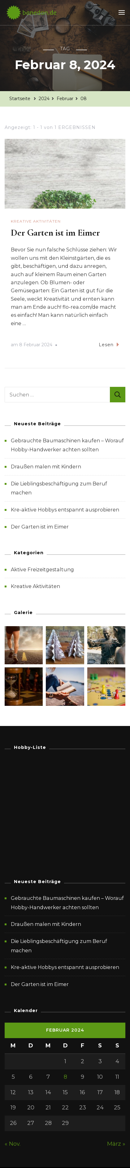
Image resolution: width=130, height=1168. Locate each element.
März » (116, 1143)
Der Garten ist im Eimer (55, 232)
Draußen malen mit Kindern (46, 467)
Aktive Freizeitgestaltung (42, 570)
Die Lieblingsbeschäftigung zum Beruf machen (59, 945)
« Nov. (12, 1143)
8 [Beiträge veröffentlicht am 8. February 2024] (65, 1076)
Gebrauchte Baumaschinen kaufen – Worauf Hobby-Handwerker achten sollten (67, 902)
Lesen (109, 344)
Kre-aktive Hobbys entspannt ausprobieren (65, 510)
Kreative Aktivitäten (36, 221)
